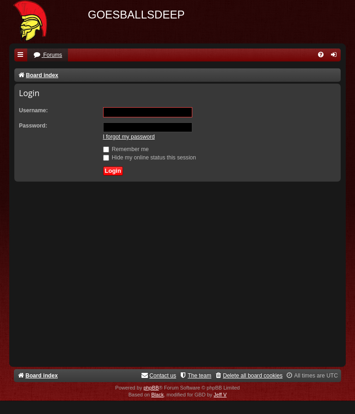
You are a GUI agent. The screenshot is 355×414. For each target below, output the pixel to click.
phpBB (151, 387)
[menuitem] (47, 55)
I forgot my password (129, 137)
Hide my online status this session (149, 157)
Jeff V (220, 394)
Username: (33, 110)
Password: (33, 125)
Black (157, 394)
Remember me (126, 149)
